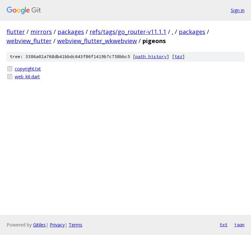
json (239, 224)
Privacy (57, 225)
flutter (16, 32)
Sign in (237, 10)
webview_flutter (29, 41)
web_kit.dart (27, 76)
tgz (178, 56)
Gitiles (39, 225)
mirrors (41, 32)
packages (71, 32)
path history (151, 56)
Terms (75, 225)
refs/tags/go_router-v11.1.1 (128, 32)
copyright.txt (28, 69)
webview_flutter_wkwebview (97, 41)
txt (223, 224)
